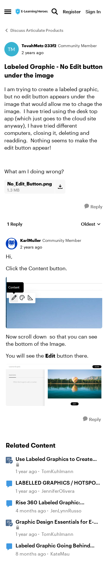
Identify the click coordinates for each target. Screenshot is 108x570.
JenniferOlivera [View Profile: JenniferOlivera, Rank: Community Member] (58, 491)
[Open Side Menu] (7, 11)
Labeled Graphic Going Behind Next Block (53, 545)
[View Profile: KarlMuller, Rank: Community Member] (11, 243)
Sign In (93, 11)
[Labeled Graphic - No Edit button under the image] (31, 247)
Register (72, 11)
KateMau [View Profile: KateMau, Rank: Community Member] (60, 553)
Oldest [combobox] (91, 224)
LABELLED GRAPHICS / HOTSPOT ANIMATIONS (57, 482)
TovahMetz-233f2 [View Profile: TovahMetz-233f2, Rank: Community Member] (39, 45)
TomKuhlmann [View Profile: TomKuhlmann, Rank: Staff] (57, 471)
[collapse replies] (54, 236)
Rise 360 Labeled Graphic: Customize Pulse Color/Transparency (48, 502)
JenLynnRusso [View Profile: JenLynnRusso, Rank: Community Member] (66, 510)
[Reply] (93, 206)
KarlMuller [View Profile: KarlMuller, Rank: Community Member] (30, 240)
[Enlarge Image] (54, 302)
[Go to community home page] (32, 11)
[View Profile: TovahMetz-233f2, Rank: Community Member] (11, 49)
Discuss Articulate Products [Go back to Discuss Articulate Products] (33, 30)
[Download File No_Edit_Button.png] (60, 187)
